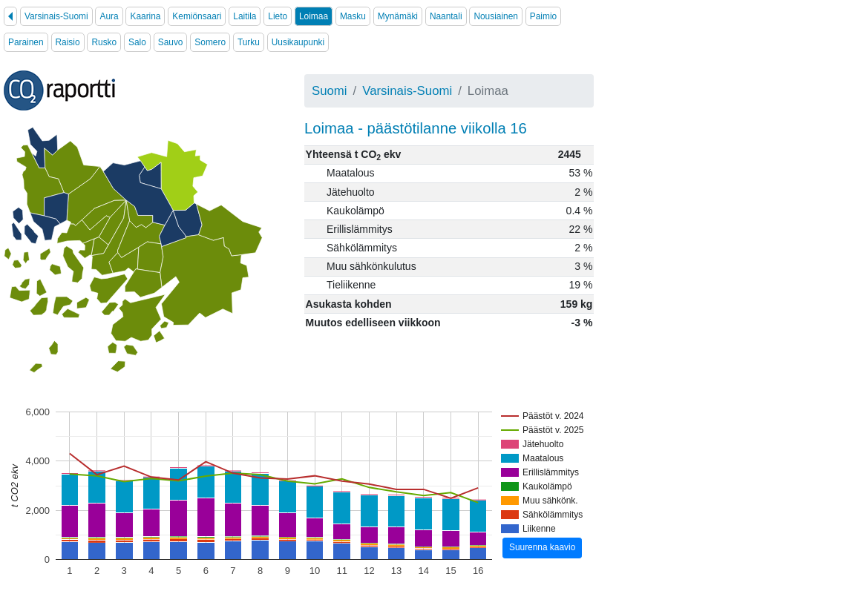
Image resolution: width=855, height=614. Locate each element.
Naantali (446, 16)
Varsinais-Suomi (56, 16)
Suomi (329, 91)
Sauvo (170, 42)
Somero (210, 42)
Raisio (68, 42)
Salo (137, 42)
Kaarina (145, 16)
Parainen (26, 42)
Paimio (543, 16)
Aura (108, 16)
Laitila (244, 16)
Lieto (277, 16)
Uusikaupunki (298, 42)
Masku (353, 16)
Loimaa (313, 16)
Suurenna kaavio (542, 547)
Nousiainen (496, 16)
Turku (249, 42)
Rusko (104, 42)
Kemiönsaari (196, 16)
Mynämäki (398, 16)
